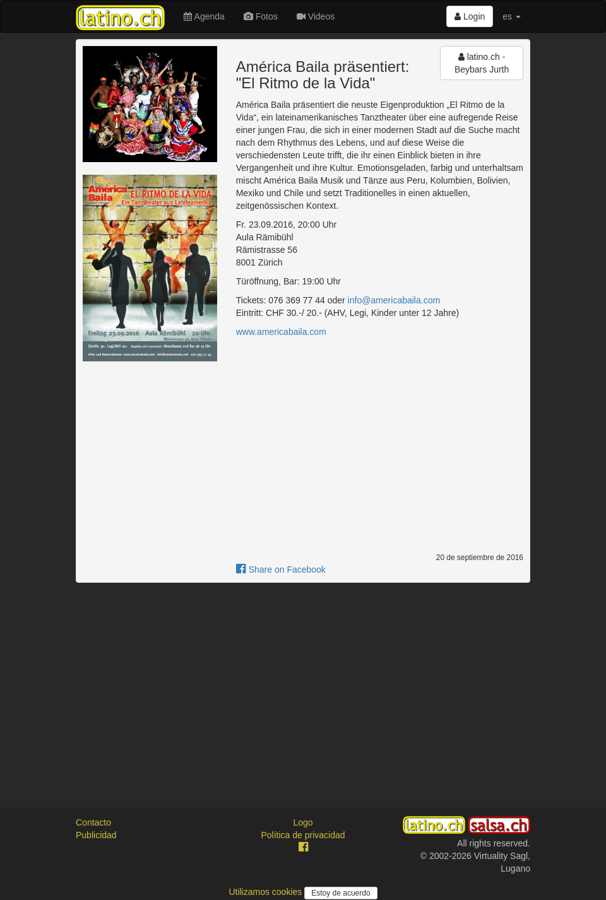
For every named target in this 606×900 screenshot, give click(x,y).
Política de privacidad (303, 835)
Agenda (204, 16)
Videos (316, 16)
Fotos (261, 16)
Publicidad (96, 835)
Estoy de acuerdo (340, 893)
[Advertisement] (303, 683)
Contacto (93, 822)
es (511, 16)
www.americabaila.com (281, 332)
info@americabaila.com (394, 300)
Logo (302, 822)
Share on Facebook (281, 569)
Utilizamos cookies (266, 892)
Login (469, 16)
